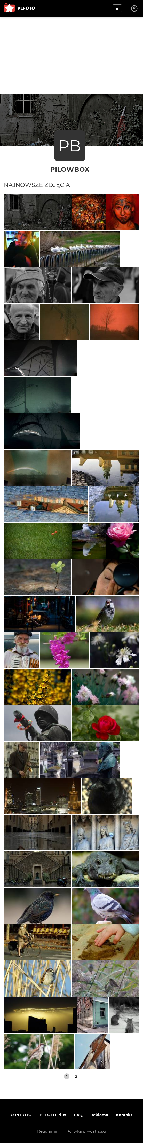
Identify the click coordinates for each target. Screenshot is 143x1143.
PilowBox (69, 169)
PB (69, 145)
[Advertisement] (71, 55)
